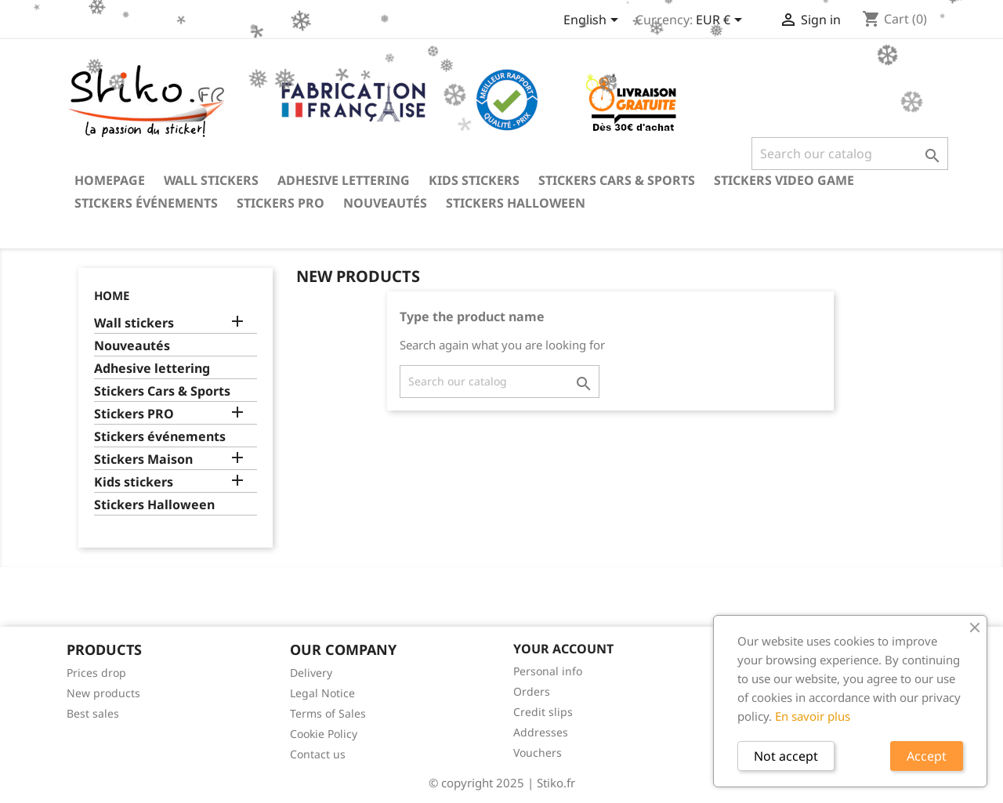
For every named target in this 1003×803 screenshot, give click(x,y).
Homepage (109, 180)
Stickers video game (784, 180)
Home (111, 295)
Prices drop (96, 672)
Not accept (786, 756)
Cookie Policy (323, 733)
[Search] (849, 153)
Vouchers (537, 752)
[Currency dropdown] (722, 21)
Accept (927, 756)
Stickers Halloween (515, 203)
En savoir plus (812, 716)
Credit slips (543, 711)
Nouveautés (385, 203)
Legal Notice (322, 692)
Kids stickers (474, 180)
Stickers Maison (143, 459)
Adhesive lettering (343, 180)
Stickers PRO (280, 203)
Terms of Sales (328, 713)
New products (103, 692)
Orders (531, 691)
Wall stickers (211, 180)
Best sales (93, 713)
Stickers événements (146, 203)
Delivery (311, 672)
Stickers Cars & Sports (616, 180)
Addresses (540, 732)
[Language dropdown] (593, 21)
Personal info (547, 671)
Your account (563, 648)
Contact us (318, 754)
